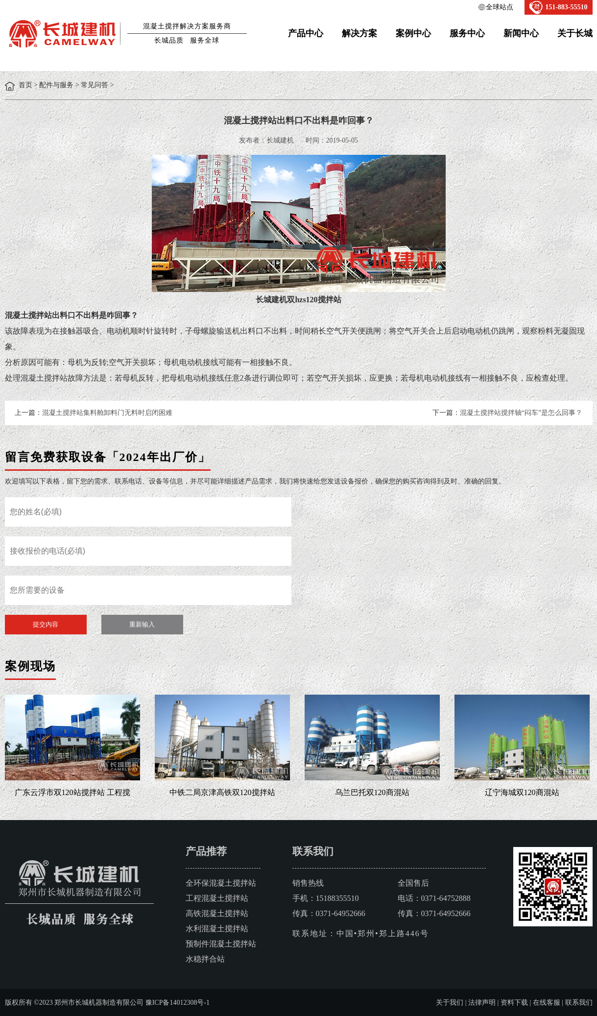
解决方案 (359, 33)
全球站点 (499, 7)
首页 (25, 85)
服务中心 (467, 33)
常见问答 (94, 85)
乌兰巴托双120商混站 (372, 792)
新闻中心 (521, 33)
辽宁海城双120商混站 (522, 792)
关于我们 (449, 1002)
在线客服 (546, 1002)
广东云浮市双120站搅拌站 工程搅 (72, 792)
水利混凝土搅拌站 (217, 928)
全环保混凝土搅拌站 (221, 883)
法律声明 (482, 1002)
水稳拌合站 (205, 959)
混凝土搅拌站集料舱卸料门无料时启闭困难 (107, 412)
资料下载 (514, 1002)
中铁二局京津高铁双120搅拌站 (222, 792)
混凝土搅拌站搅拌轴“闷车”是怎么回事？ (521, 412)
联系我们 (579, 1002)
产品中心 (305, 33)
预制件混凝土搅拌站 (221, 944)
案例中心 (413, 33)
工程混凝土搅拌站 (217, 898)
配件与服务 (56, 85)
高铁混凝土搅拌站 (217, 913)
